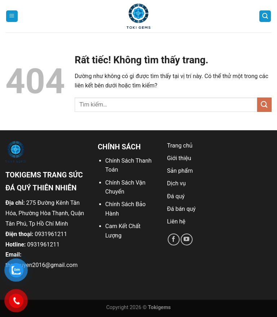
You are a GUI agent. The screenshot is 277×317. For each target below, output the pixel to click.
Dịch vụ (176, 183)
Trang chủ (180, 145)
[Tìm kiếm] (265, 16)
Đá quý (176, 196)
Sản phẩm (180, 170)
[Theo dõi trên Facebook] (174, 239)
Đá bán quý (181, 208)
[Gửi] (264, 105)
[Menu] (12, 16)
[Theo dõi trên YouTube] (187, 239)
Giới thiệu (179, 158)
